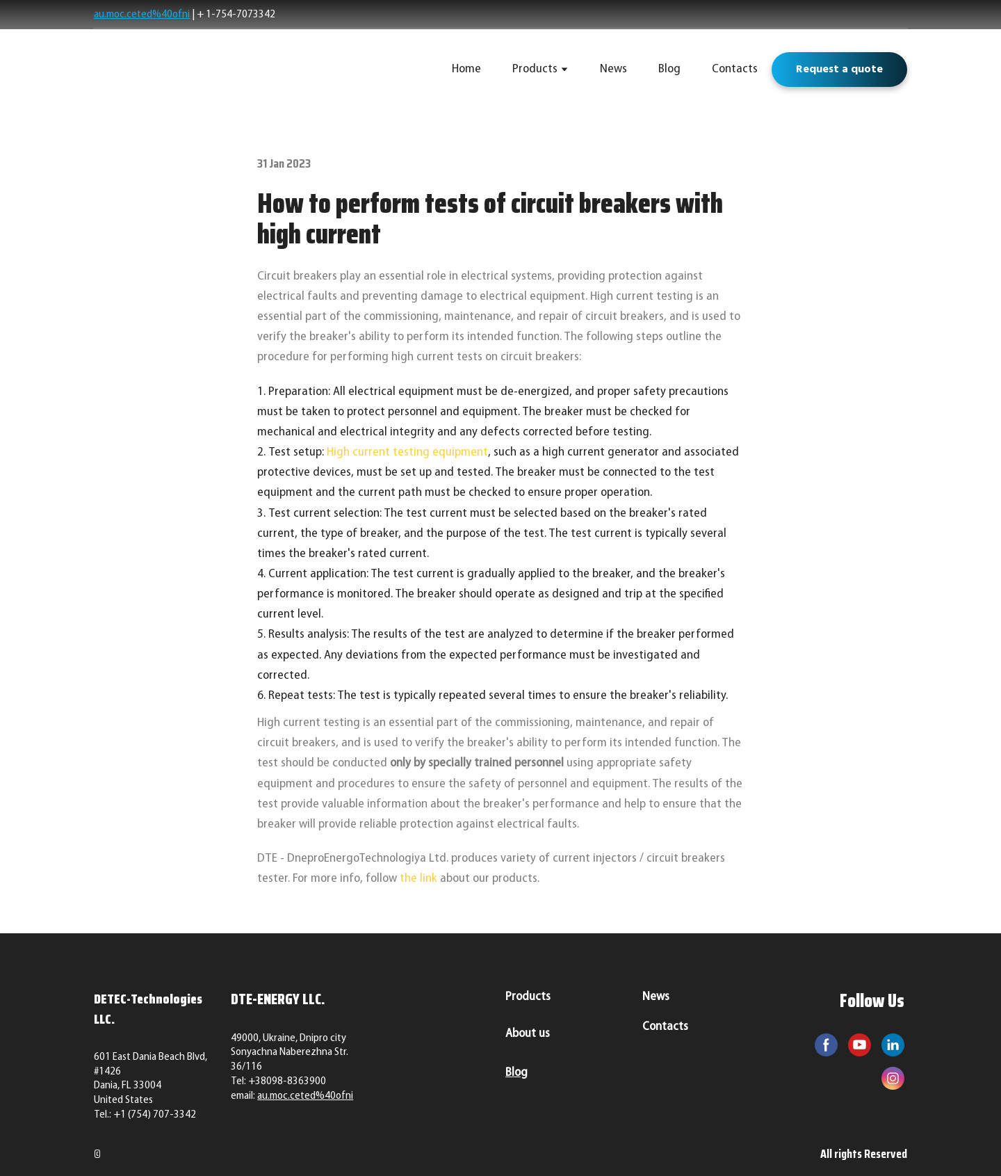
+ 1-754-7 (219, 14)
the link (418, 878)
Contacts (735, 69)
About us (527, 1033)
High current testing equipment (407, 452)
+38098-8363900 (287, 1081)
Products (535, 69)
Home (466, 69)
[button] (839, 69)
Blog (669, 69)
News (613, 69)
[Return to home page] (192, 69)
